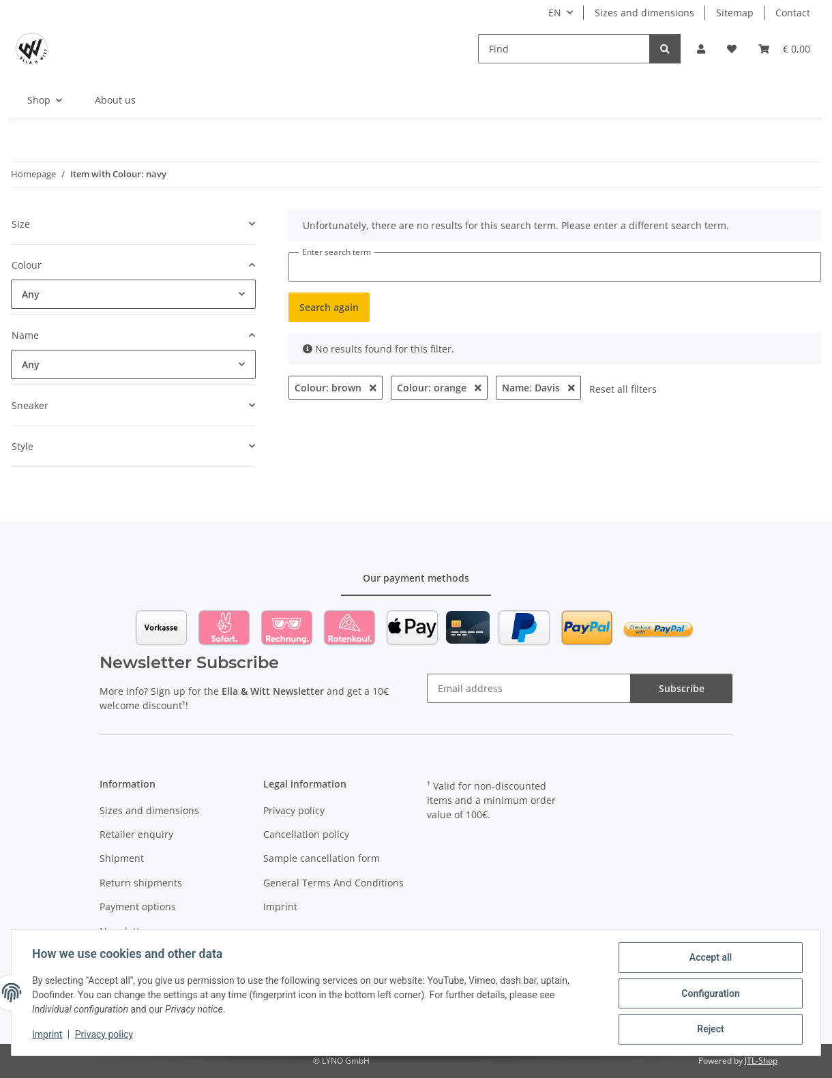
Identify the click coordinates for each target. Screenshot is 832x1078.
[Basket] (784, 48)
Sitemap (735, 12)
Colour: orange (439, 387)
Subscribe (681, 688)
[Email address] (529, 688)
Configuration (709, 994)
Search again (329, 307)
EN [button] (554, 12)
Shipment (122, 858)
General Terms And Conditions (333, 882)
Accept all (709, 958)
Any (31, 294)
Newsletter (124, 931)
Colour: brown (335, 387)
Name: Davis (538, 387)
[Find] (564, 48)
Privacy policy (105, 1035)
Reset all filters (623, 389)
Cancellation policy (306, 834)
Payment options (138, 906)
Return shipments (141, 882)
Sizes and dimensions (644, 12)
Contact (792, 12)
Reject (709, 1029)
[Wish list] (731, 48)
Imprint (48, 1035)
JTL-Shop (761, 1060)
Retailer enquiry (136, 834)
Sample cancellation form (321, 858)
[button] (701, 48)
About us (115, 99)
